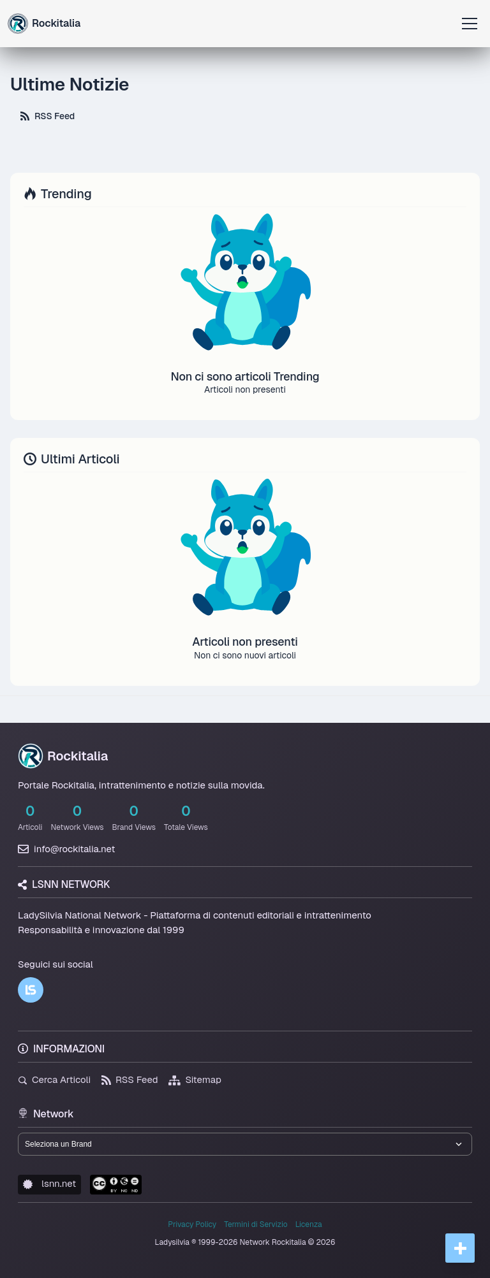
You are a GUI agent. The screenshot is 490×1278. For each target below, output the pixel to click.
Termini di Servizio (255, 1224)
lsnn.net (49, 1183)
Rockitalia (63, 756)
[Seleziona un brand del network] (245, 1144)
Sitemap (194, 1079)
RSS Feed (47, 116)
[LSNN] (30, 990)
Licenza (308, 1224)
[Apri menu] (469, 23)
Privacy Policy (192, 1224)
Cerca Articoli (54, 1079)
